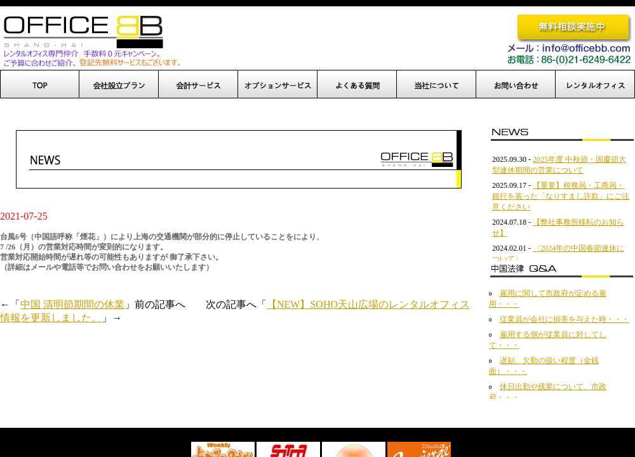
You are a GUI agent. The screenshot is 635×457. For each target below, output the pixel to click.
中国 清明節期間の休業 (72, 304)
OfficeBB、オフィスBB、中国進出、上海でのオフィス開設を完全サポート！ (90, 40)
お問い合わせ (516, 84)
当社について (436, 84)
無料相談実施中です (574, 28)
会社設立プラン (119, 84)
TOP (39, 84)
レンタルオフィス (595, 84)
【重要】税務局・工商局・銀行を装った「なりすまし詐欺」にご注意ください (560, 196)
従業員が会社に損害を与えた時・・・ (564, 319)
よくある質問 (357, 84)
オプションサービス (278, 84)
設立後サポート (198, 84)
